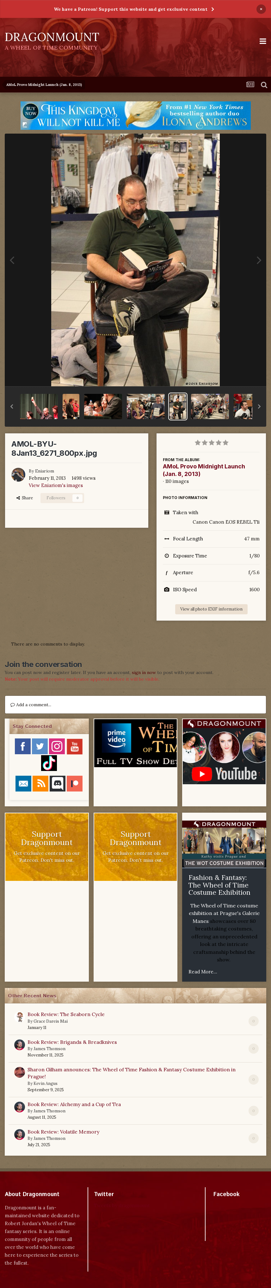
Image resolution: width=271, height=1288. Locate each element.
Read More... (202, 972)
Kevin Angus (46, 1083)
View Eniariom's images (56, 485)
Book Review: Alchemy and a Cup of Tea (74, 1104)
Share (24, 498)
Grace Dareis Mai (51, 1021)
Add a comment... (30, 704)
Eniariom (44, 471)
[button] (12, 406)
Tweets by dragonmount (122, 1205)
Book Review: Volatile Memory (63, 1132)
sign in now (144, 672)
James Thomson (49, 1048)
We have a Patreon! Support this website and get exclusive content (130, 9)
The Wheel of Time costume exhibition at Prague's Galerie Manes (224, 913)
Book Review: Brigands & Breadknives (72, 1042)
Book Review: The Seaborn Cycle (66, 1014)
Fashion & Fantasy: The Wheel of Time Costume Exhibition (219, 885)
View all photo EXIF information (211, 609)
